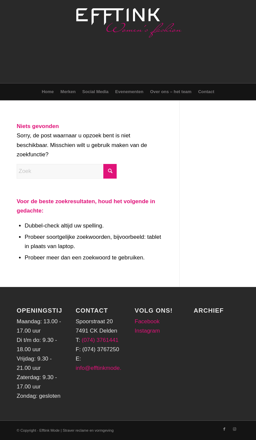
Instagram (147, 331)
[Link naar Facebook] (224, 429)
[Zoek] (67, 171)
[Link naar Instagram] (234, 429)
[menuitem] (47, 91)
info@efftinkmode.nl (101, 368)
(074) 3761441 (100, 340)
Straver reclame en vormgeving (88, 430)
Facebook (147, 321)
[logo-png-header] (128, 41)
